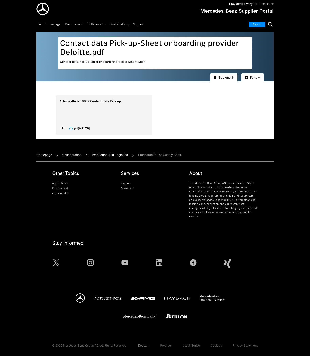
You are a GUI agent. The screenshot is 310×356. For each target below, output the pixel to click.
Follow (252, 77)
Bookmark (223, 77)
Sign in (257, 24)
